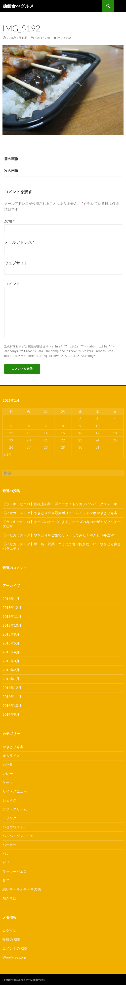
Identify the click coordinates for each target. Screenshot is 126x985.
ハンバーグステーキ (18, 835)
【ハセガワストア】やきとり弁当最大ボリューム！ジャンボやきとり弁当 (59, 512)
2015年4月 (10, 651)
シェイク (9, 799)
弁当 (5, 879)
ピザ (5, 862)
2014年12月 (11, 687)
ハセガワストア (14, 826)
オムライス (11, 755)
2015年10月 (11, 624)
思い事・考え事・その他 (21, 888)
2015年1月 (10, 678)
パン (5, 853)
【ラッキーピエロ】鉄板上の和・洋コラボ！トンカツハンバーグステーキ (59, 503)
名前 (9, 221)
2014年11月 (11, 696)
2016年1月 (10, 598)
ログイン (9, 930)
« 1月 (8, 454)
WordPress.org (14, 956)
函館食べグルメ (18, 6)
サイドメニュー (14, 790)
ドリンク (9, 817)
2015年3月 (10, 660)
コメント (12, 283)
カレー (7, 773)
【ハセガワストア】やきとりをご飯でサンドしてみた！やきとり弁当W (58, 534)
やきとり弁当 (12, 746)
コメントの (14, 947)
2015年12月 (11, 607)
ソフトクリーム (14, 808)
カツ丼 (7, 764)
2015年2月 (10, 669)
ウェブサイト (16, 262)
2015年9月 (10, 633)
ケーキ (7, 781)
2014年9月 (10, 713)
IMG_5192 (64, 38)
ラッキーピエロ (14, 871)
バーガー (9, 844)
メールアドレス (19, 242)
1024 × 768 (42, 38)
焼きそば (9, 897)
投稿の (11, 939)
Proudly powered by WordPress (23, 979)
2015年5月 (10, 642)
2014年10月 (11, 705)
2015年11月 (11, 616)
